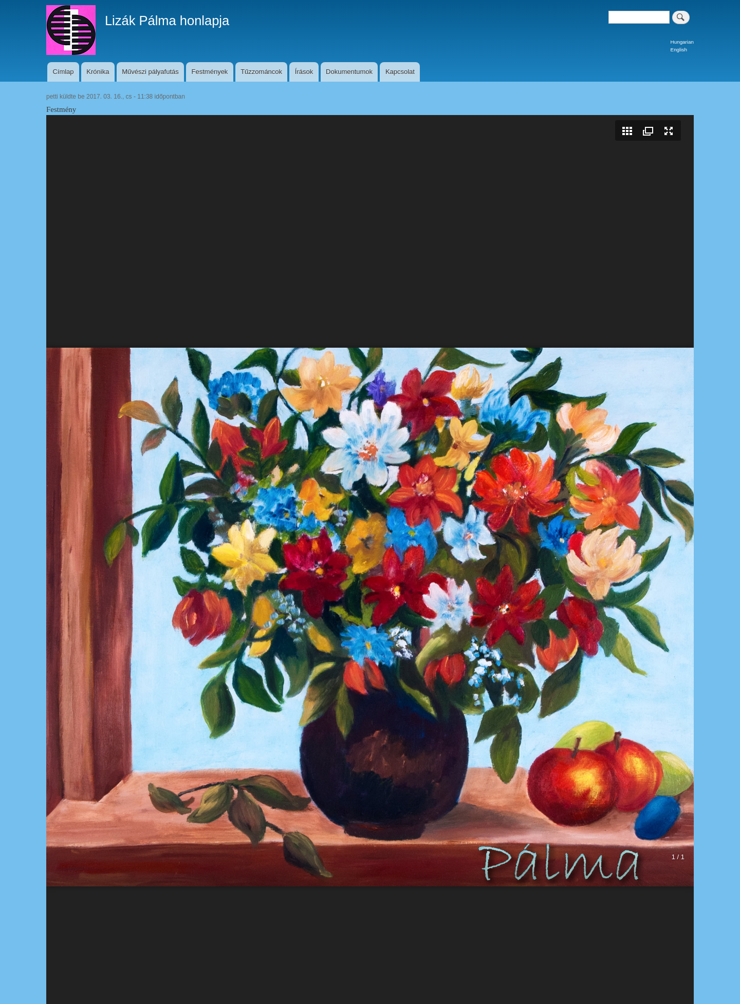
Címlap (62, 71)
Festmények (210, 71)
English (679, 49)
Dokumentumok (349, 71)
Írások (304, 71)
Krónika (97, 71)
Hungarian (682, 42)
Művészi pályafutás (150, 71)
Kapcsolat (400, 71)
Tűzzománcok (261, 71)
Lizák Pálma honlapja (167, 20)
